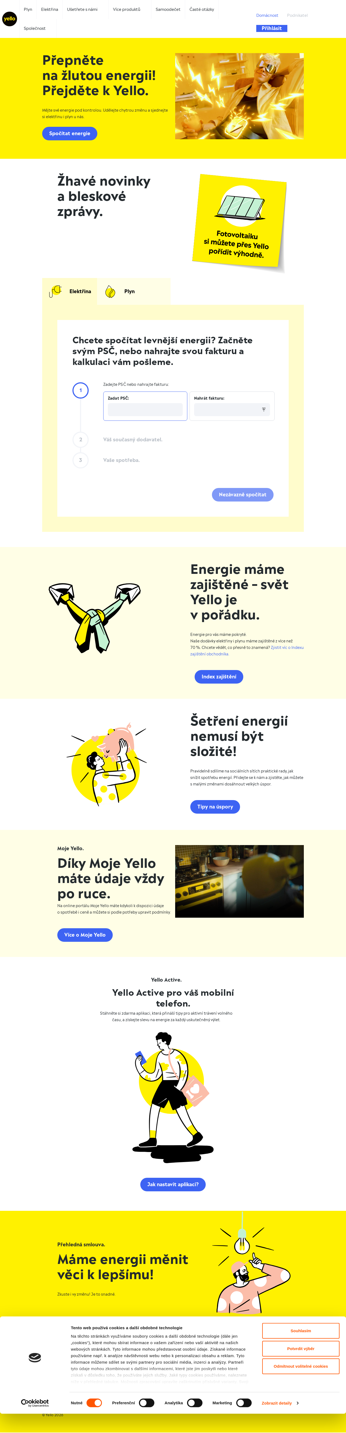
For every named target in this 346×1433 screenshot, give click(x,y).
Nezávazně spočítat (243, 496)
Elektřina (49, 9)
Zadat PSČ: (118, 399)
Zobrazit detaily (277, 1422)
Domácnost (267, 15)
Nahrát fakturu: (209, 399)
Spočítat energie (69, 133)
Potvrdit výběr (301, 1368)
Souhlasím (301, 1350)
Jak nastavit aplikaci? (173, 1186)
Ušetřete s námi (82, 9)
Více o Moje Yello (85, 936)
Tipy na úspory (215, 808)
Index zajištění (219, 678)
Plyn (28, 9)
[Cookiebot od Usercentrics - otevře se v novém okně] (35, 1422)
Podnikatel (297, 15)
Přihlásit (272, 28)
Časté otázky (201, 9)
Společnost (35, 28)
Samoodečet (168, 9)
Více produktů (126, 9)
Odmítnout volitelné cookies (301, 1385)
